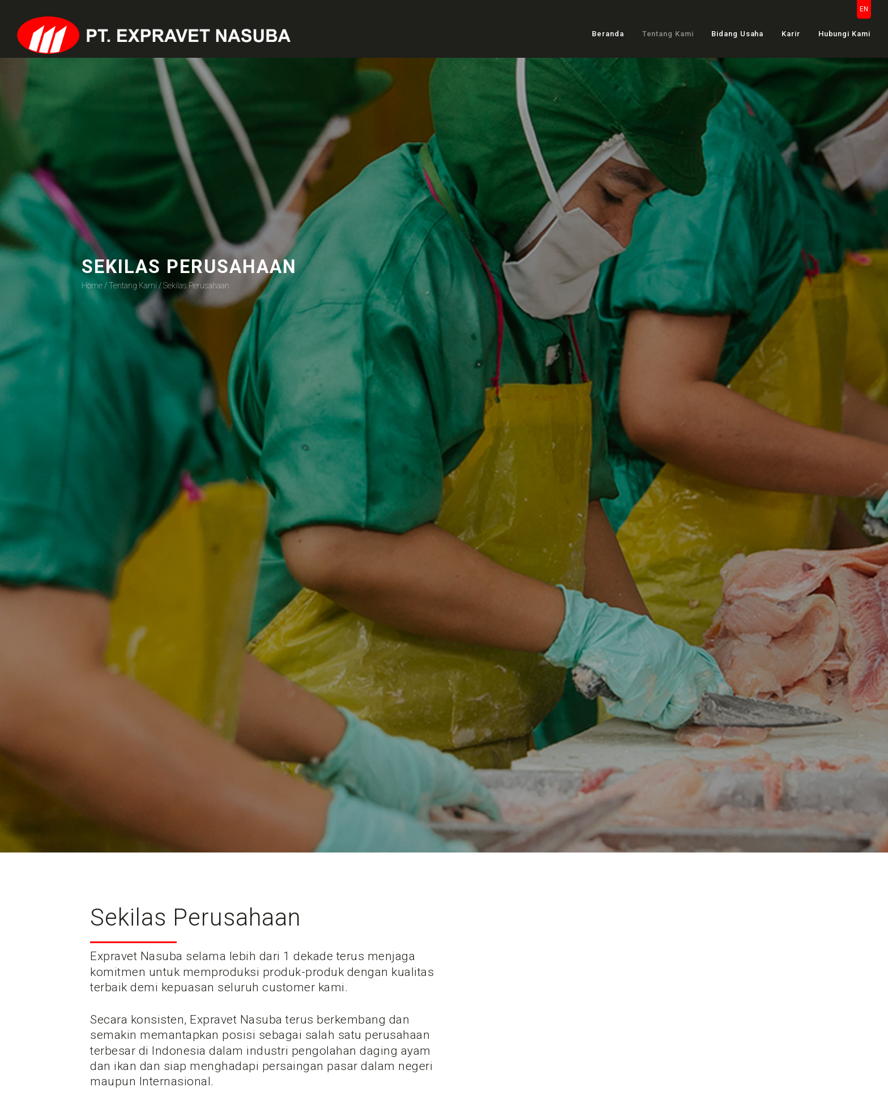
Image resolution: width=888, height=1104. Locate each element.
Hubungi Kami (844, 33)
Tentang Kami (668, 33)
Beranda (608, 33)
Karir (791, 33)
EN (864, 9)
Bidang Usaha (737, 33)
